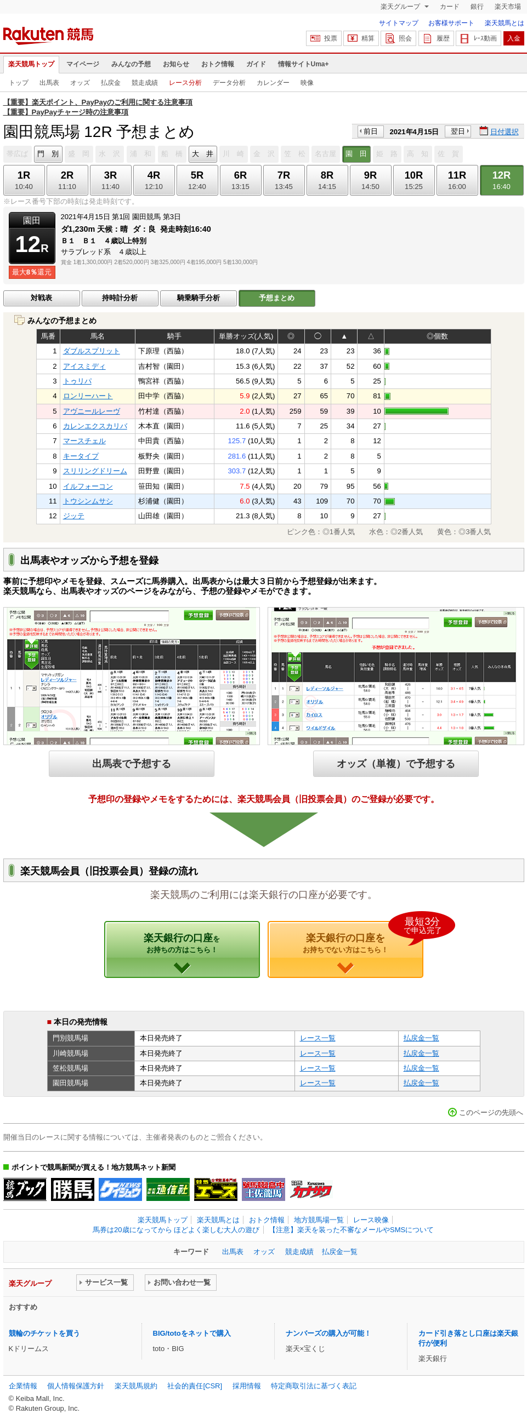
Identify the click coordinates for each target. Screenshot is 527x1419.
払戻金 (111, 83)
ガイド (256, 64)
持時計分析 (120, 298)
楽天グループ (401, 6)
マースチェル (84, 441)
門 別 (48, 154)
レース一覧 (318, 1038)
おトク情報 (217, 64)
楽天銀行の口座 (182, 943)
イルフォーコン (88, 486)
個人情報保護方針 (75, 1386)
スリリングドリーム (95, 471)
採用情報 (247, 1386)
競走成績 (145, 83)
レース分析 (185, 83)
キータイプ (81, 456)
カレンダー (273, 83)
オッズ (80, 83)
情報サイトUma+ (303, 64)
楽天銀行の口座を (363, 937)
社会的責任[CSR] (194, 1386)
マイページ (82, 64)
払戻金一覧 (421, 1038)
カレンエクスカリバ (95, 426)
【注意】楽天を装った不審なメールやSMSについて (351, 1230)
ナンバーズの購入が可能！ (328, 1333)
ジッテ (73, 516)
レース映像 (371, 1220)
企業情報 (23, 1386)
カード (450, 6)
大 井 (202, 154)
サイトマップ (398, 23)
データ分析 (229, 83)
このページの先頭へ (491, 1112)
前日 (371, 131)
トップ (19, 83)
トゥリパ (77, 381)
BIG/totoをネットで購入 (192, 1333)
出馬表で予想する (131, 763)
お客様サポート (451, 23)
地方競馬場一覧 (319, 1220)
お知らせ (176, 64)
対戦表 (41, 298)
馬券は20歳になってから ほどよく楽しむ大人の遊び (176, 1230)
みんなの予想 (131, 64)
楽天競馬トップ (31, 64)
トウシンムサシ (88, 501)
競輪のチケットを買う (44, 1333)
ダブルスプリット (91, 351)
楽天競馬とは (504, 23)
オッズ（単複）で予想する (396, 763)
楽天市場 (508, 6)
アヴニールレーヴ (91, 411)
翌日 (458, 131)
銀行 (477, 6)
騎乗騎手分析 (198, 298)
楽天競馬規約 (136, 1386)
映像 (307, 83)
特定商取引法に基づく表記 (313, 1386)
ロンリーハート (88, 396)
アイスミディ (84, 366)
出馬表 (49, 83)
